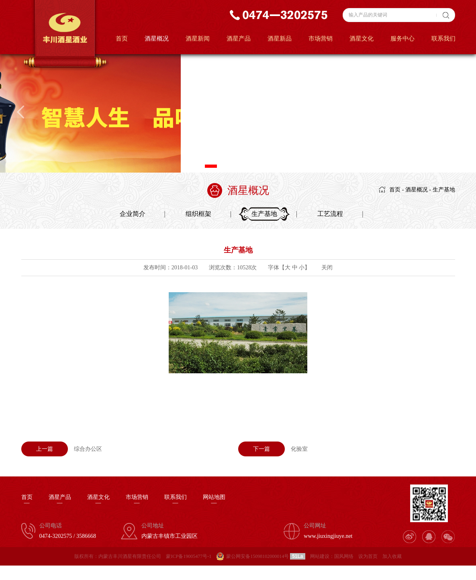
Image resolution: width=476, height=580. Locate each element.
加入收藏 (392, 556)
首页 (122, 38)
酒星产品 (239, 38)
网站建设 (319, 556)
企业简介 (132, 213)
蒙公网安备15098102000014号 (257, 556)
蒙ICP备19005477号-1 (188, 556)
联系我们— (175, 500)
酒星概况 (157, 38)
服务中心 (402, 38)
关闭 (327, 268)
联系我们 (443, 38)
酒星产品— (60, 500)
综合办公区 (61, 449)
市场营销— (137, 500)
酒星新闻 (198, 38)
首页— (27, 500)
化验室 (273, 449)
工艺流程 (330, 213)
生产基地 (444, 190)
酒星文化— (98, 500)
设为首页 (368, 556)
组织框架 (198, 213)
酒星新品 (280, 38)
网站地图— (214, 500)
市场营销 (320, 38)
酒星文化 (361, 38)
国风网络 (343, 556)
